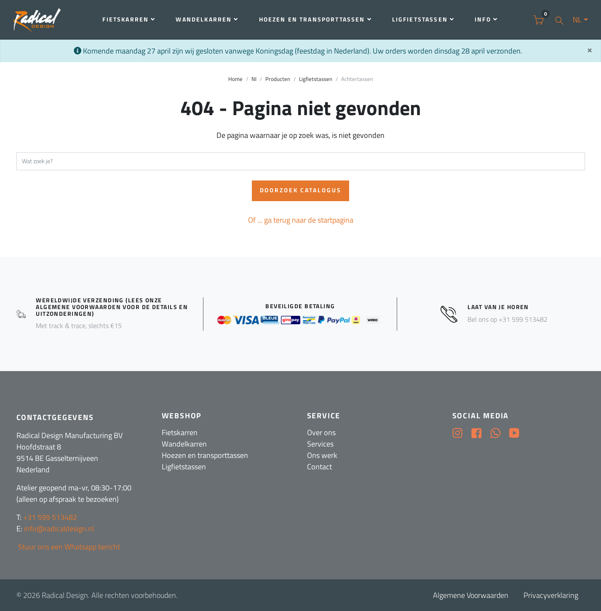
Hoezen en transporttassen (315, 19)
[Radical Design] (38, 20)
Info (486, 19)
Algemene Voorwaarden (470, 595)
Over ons (321, 432)
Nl (253, 79)
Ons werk (322, 455)
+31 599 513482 (50, 517)
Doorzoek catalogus (301, 190)
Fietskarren (128, 19)
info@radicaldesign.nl (59, 528)
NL (577, 19)
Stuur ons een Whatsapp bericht (68, 546)
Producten (277, 79)
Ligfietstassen (423, 19)
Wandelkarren (207, 19)
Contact (319, 466)
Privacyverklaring (551, 595)
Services (320, 444)
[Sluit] (589, 49)
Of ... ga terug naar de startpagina (300, 220)
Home (235, 79)
